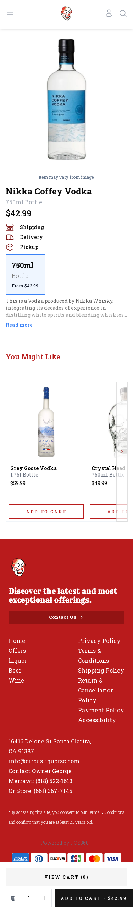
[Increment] (44, 898)
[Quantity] (28, 898)
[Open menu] (10, 14)
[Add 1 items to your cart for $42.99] (94, 898)
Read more (19, 324)
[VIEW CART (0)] (66, 877)
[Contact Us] (66, 617)
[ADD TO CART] (46, 511)
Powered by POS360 (64, 842)
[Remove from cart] (13, 898)
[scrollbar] (66, 274)
